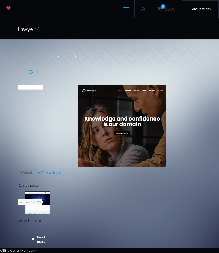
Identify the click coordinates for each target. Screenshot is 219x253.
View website (49, 172)
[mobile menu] (126, 9)
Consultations (200, 9)
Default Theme (29, 220)
